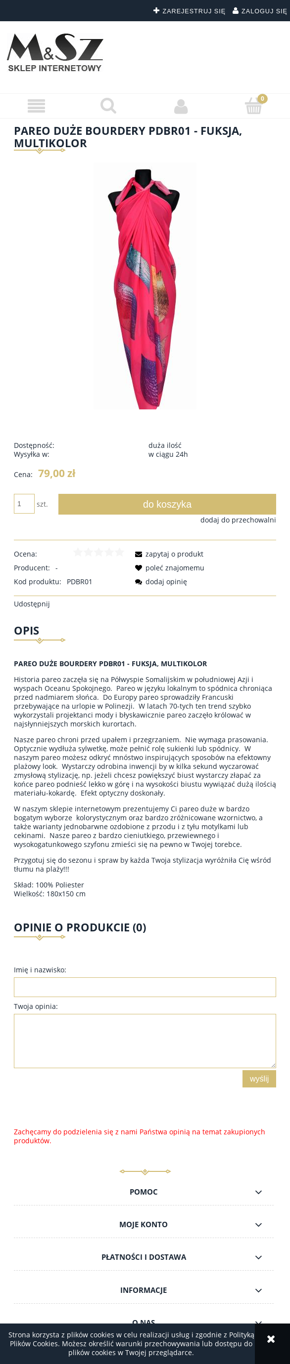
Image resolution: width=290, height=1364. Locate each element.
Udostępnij (32, 603)
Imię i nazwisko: (40, 969)
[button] (36, 106)
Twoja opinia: (36, 1006)
